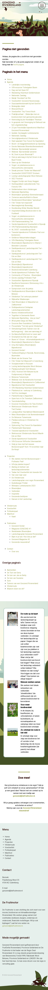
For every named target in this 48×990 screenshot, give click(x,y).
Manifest (10, 514)
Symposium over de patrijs (22, 289)
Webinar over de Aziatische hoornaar (26, 380)
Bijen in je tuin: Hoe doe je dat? (24, 537)
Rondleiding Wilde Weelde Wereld (25, 208)
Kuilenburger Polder (20, 483)
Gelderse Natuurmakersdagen (24, 238)
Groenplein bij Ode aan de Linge (24, 337)
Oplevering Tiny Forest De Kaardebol (26, 425)
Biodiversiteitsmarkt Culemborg (24, 270)
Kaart (14, 516)
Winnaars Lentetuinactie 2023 (24, 486)
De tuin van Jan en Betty (16, 575)
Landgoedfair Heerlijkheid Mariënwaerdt (28, 412)
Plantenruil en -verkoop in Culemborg (26, 390)
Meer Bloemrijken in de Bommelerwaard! (28, 414)
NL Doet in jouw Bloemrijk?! (23, 154)
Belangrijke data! (18, 106)
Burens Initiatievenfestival (22, 313)
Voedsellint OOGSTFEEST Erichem (25, 173)
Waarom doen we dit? (15, 589)
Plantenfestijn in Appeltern (22, 396)
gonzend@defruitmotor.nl (24, 796)
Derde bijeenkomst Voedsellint (24, 439)
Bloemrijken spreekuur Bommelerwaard (27, 195)
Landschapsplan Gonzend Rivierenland (27, 534)
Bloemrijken (16, 488)
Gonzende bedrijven (20, 496)
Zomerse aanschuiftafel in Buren (25, 197)
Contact (10, 549)
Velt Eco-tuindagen (19, 393)
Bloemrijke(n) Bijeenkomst (22, 264)
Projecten (11, 456)
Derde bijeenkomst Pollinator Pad (25, 272)
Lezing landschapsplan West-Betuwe (27, 366)
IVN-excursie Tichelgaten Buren (24, 87)
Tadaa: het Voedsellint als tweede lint (27, 472)
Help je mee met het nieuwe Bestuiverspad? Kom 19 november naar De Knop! (27, 447)
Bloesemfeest (17, 109)
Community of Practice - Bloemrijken (26, 275)
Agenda (10, 82)
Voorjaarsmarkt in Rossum (22, 364)
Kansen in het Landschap (22, 499)
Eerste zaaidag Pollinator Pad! (24, 278)
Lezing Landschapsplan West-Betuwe (27, 176)
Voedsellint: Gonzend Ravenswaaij (25, 101)
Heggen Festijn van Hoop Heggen (25, 181)
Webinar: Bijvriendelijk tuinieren (24, 149)
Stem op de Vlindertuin (21, 162)
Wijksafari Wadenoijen (20, 299)
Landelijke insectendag (21, 85)
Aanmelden (11, 570)
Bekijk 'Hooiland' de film (21, 98)
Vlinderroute (12, 506)
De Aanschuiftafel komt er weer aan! (26, 334)
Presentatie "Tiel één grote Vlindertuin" (27, 326)
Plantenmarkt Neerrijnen (21, 428)
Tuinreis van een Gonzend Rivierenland (22, 583)
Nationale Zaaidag (19, 95)
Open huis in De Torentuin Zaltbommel (27, 398)
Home (9, 79)
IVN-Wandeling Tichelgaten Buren (25, 240)
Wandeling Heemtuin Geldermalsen (26, 93)
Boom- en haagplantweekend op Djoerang (28, 144)
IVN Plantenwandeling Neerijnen (24, 227)
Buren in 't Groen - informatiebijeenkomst (28, 339)
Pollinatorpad (12, 511)
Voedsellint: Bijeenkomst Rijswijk (25, 280)
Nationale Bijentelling (20, 192)
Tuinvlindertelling (18, 401)
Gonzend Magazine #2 (21, 539)
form (9, 581)
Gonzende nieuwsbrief (21, 542)
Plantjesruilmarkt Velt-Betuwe (24, 369)
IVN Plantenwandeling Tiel (22, 221)
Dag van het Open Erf (20, 90)
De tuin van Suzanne (15, 578)
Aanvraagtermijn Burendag (22, 205)
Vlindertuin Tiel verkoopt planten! (25, 296)
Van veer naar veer (19, 475)
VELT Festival (17, 179)
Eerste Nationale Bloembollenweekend (27, 146)
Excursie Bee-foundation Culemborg (26, 323)
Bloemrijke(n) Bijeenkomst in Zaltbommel (28, 382)
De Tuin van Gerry (14, 573)
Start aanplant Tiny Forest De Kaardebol (28, 141)
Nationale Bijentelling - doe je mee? (26, 318)
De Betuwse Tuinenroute (21, 417)
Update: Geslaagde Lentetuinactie (25, 133)
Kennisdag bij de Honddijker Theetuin (27, 120)
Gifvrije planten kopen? (21, 464)
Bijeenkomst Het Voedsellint (23, 385)
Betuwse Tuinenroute (20, 377)
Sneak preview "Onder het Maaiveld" (26, 170)
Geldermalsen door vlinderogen (24, 189)
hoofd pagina (18, 64)
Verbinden (16, 491)
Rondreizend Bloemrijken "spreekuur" (26, 200)
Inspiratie (15, 494)
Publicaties (11, 523)
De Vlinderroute (18, 478)
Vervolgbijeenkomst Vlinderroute (25, 138)
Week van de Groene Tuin (22, 358)
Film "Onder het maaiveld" (22, 203)
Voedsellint (11, 508)
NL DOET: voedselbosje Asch (23, 230)
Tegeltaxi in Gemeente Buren (23, 315)
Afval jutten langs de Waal (22, 321)
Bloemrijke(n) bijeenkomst (22, 267)
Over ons (15, 551)
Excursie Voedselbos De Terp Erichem (27, 404)
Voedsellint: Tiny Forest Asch (23, 111)
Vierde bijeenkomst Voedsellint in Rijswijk (28, 224)
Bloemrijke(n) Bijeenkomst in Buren (26, 342)
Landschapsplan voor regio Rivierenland (28, 480)
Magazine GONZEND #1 (21, 529)
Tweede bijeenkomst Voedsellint (25, 431)
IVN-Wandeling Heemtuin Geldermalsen (28, 388)
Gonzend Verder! (18, 350)
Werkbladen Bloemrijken (21, 531)
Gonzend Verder (18, 526)
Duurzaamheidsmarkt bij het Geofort (26, 103)
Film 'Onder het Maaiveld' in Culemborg (27, 361)
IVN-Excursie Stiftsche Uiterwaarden (26, 441)
